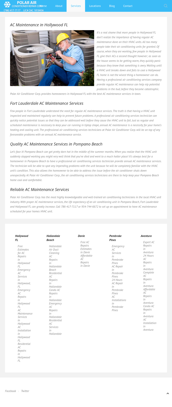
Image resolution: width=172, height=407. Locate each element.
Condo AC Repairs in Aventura (148, 311)
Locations (95, 6)
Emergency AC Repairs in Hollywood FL (24, 298)
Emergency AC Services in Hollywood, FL (24, 278)
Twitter (25, 391)
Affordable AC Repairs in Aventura (149, 296)
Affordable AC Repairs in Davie (86, 260)
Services (76, 6)
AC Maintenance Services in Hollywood (24, 316)
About (58, 6)
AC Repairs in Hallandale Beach (55, 263)
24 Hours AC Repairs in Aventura (148, 262)
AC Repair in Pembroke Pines (117, 271)
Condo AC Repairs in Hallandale (55, 295)
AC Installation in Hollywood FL (24, 333)
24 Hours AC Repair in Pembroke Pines (117, 286)
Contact (127, 6)
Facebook (10, 391)
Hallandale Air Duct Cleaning (55, 250)
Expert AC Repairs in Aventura (148, 247)
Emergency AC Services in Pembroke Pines (118, 255)
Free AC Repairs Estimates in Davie (85, 247)
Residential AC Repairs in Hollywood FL (24, 352)
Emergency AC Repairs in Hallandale (55, 310)
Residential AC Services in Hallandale (55, 327)
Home (43, 6)
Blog (112, 6)
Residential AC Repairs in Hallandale (55, 279)
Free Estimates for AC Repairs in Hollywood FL (24, 256)
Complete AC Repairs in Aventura (148, 279)
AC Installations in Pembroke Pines (119, 303)
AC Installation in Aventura (149, 324)
